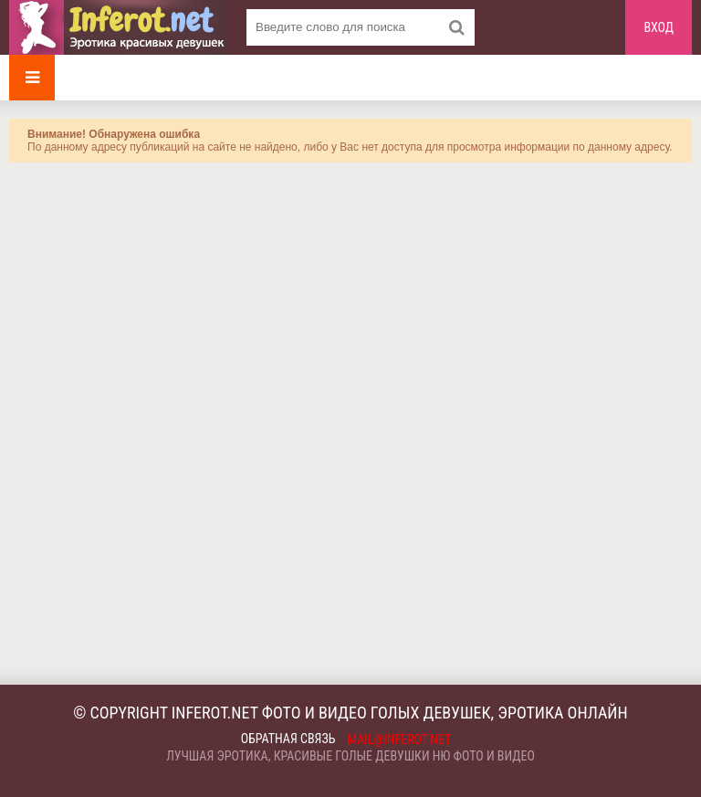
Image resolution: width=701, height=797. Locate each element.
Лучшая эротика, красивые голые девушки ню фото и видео (350, 756)
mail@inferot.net (400, 739)
